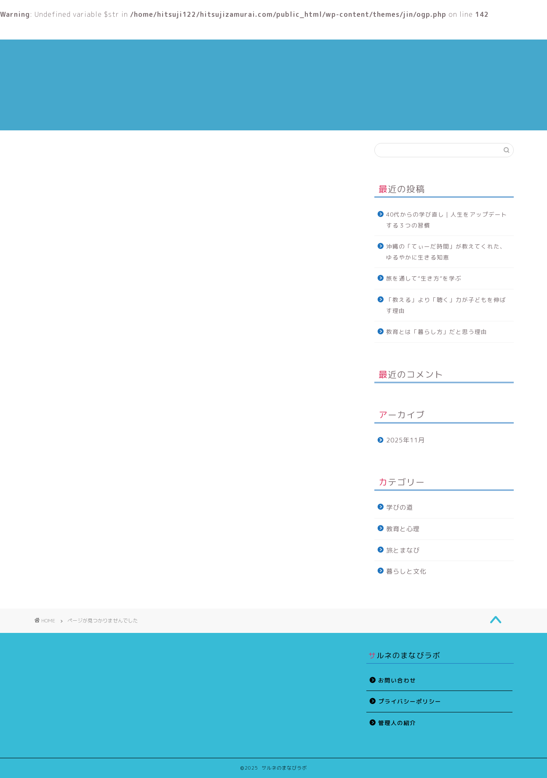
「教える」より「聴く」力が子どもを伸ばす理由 (446, 305)
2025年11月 (405, 440)
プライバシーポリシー (409, 701)
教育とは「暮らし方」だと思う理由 (436, 332)
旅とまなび (73, 507)
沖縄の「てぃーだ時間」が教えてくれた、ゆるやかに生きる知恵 (446, 251)
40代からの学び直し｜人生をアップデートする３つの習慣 (446, 219)
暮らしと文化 (76, 519)
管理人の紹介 (186, 29)
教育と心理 (287, 29)
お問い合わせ (397, 680)
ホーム (84, 29)
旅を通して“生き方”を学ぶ (424, 278)
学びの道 (69, 483)
